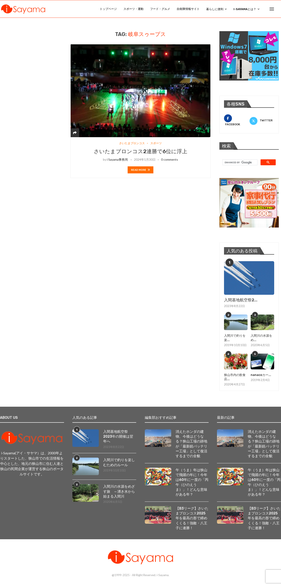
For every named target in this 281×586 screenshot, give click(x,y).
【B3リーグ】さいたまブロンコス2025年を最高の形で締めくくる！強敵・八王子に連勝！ (192, 518)
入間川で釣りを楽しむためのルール (119, 462)
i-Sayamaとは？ (244, 9)
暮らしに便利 (214, 9)
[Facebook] (236, 120)
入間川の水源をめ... (261, 338)
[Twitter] (262, 120)
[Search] (279, 9)
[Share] (75, 133)
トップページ (108, 9)
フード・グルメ (160, 9)
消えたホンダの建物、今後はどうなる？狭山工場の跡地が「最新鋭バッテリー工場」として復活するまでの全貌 (191, 443)
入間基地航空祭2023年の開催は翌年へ (118, 436)
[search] (239, 162)
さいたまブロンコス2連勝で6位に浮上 (140, 151)
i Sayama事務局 (117, 159)
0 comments (169, 159)
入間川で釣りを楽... (235, 338)
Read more (140, 169)
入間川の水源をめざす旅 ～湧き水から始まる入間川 (119, 491)
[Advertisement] (35, 58)
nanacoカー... (261, 375)
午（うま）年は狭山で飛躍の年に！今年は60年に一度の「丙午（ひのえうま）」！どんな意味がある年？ (192, 482)
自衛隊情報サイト (188, 9)
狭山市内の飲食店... (235, 377)
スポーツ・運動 (133, 9)
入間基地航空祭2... (240, 300)
